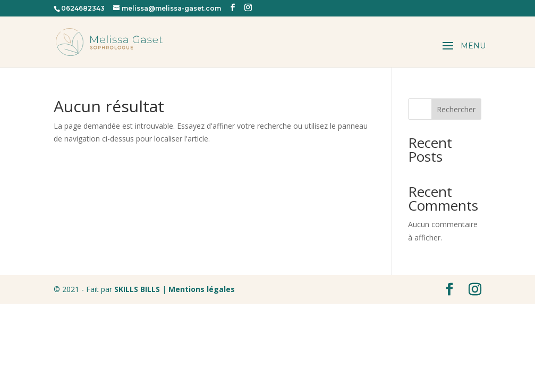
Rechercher (456, 109)
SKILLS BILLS (137, 289)
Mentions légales (200, 289)
